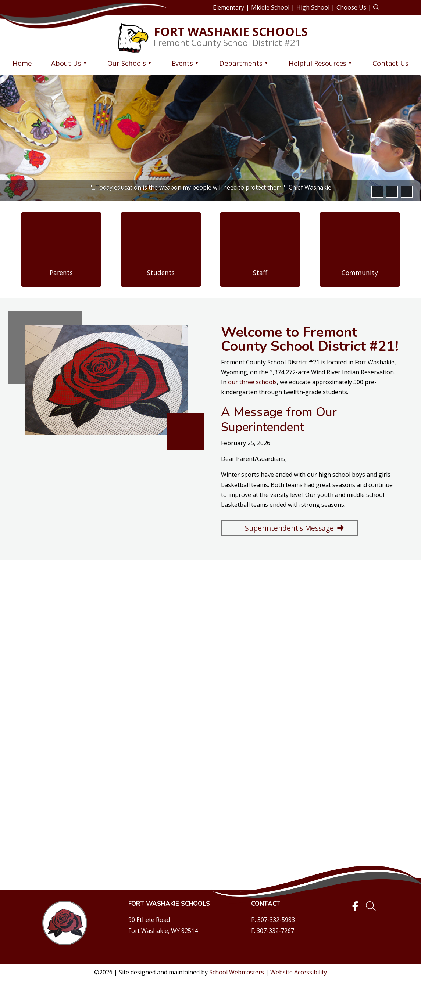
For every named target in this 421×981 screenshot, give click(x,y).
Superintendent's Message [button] (289, 528)
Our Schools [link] (130, 63)
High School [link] (312, 7)
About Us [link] (69, 63)
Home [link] (22, 63)
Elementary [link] (228, 7)
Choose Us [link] (351, 7)
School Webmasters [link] (236, 972)
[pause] (406, 192)
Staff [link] (260, 272)
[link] (376, 7)
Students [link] (161, 272)
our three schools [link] (252, 382)
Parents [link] (61, 272)
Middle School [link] (270, 7)
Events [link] (186, 63)
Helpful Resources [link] (321, 63)
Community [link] (360, 272)
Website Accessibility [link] (298, 972)
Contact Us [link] (390, 63)
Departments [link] (244, 63)
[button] (376, 192)
